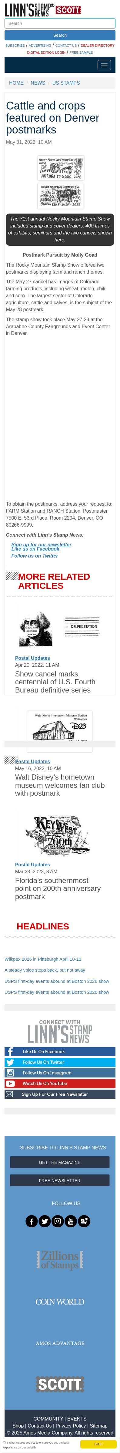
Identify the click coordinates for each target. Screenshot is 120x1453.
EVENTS (77, 1418)
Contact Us (40, 1425)
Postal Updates (32, 658)
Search (60, 35)
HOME (16, 83)
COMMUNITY (48, 1418)
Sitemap (99, 1425)
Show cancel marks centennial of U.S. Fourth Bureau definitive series (55, 682)
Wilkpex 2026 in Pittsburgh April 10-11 (43, 959)
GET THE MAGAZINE (59, 1162)
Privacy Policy (71, 1425)
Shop (18, 1425)
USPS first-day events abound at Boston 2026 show (57, 981)
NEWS (38, 83)
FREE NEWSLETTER (60, 1180)
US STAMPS (66, 83)
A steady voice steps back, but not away (45, 970)
